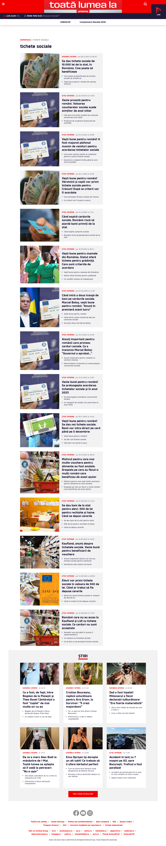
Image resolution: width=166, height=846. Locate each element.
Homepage (25, 40)
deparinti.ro (115, 831)
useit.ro (67, 834)
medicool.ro (129, 831)
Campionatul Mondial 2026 (93, 22)
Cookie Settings (57, 822)
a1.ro (54, 831)
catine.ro (88, 831)
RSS (114, 822)
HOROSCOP (65, 22)
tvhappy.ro (56, 834)
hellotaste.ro (100, 831)
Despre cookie (126, 822)
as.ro (78, 831)
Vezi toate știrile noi (83, 794)
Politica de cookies (39, 822)
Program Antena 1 (51, 825)
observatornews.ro (39, 834)
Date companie (102, 822)
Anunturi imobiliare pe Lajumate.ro (85, 825)
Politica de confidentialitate (80, 822)
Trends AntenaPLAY (111, 834)
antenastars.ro (66, 831)
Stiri (65, 825)
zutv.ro (96, 834)
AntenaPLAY (129, 834)
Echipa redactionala (114, 825)
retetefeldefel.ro (82, 834)
